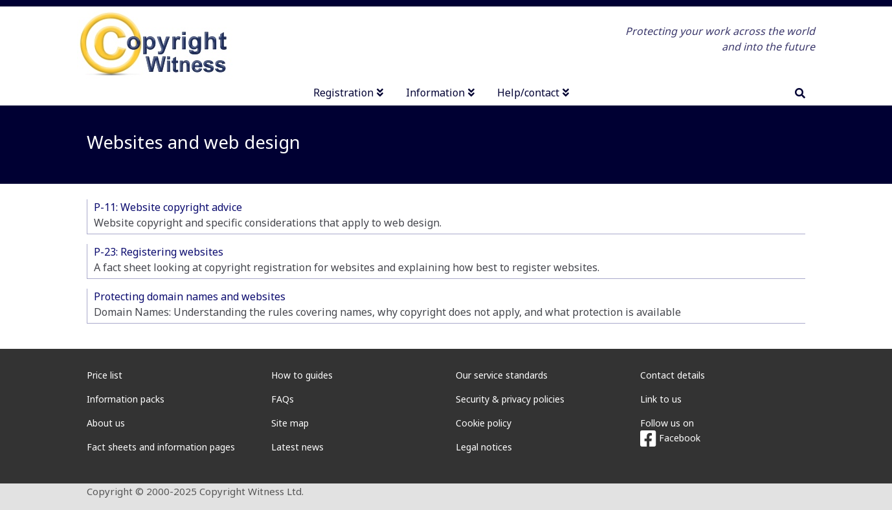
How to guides (302, 375)
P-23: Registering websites (158, 252)
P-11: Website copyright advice (168, 207)
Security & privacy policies (510, 399)
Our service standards (502, 375)
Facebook (670, 438)
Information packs (125, 399)
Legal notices (484, 447)
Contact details (672, 375)
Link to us (661, 399)
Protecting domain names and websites (189, 296)
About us (106, 423)
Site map (290, 423)
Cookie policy (483, 423)
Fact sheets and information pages (161, 447)
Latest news (297, 447)
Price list (104, 375)
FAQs (282, 399)
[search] (800, 93)
